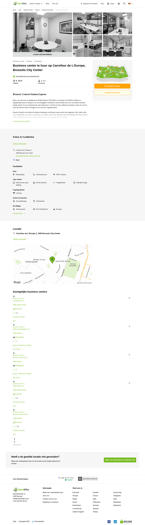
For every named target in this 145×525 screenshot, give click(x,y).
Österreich (96, 502)
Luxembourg (76, 508)
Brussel (37, 10)
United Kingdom (78, 512)
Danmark (75, 492)
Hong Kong (117, 492)
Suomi (74, 502)
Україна (96, 508)
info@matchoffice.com (21, 499)
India (115, 499)
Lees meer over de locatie (22, 121)
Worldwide (117, 502)
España (95, 492)
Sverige (75, 496)
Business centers (28, 10)
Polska (95, 512)
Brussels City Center (47, 10)
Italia (94, 499)
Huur (20, 10)
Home (14, 10)
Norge (74, 499)
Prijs (102, 3)
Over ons (55, 3)
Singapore (117, 496)
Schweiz (96, 505)
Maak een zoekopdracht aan (53, 492)
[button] (72, 296)
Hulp (47, 3)
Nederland (117, 505)
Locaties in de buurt (112, 92)
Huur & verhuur (35, 3)
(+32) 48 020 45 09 (20, 501)
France (95, 496)
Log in (110, 4)
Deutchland (76, 505)
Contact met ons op (50, 499)
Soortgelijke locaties (112, 86)
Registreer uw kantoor (89, 4)
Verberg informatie (20, 144)
